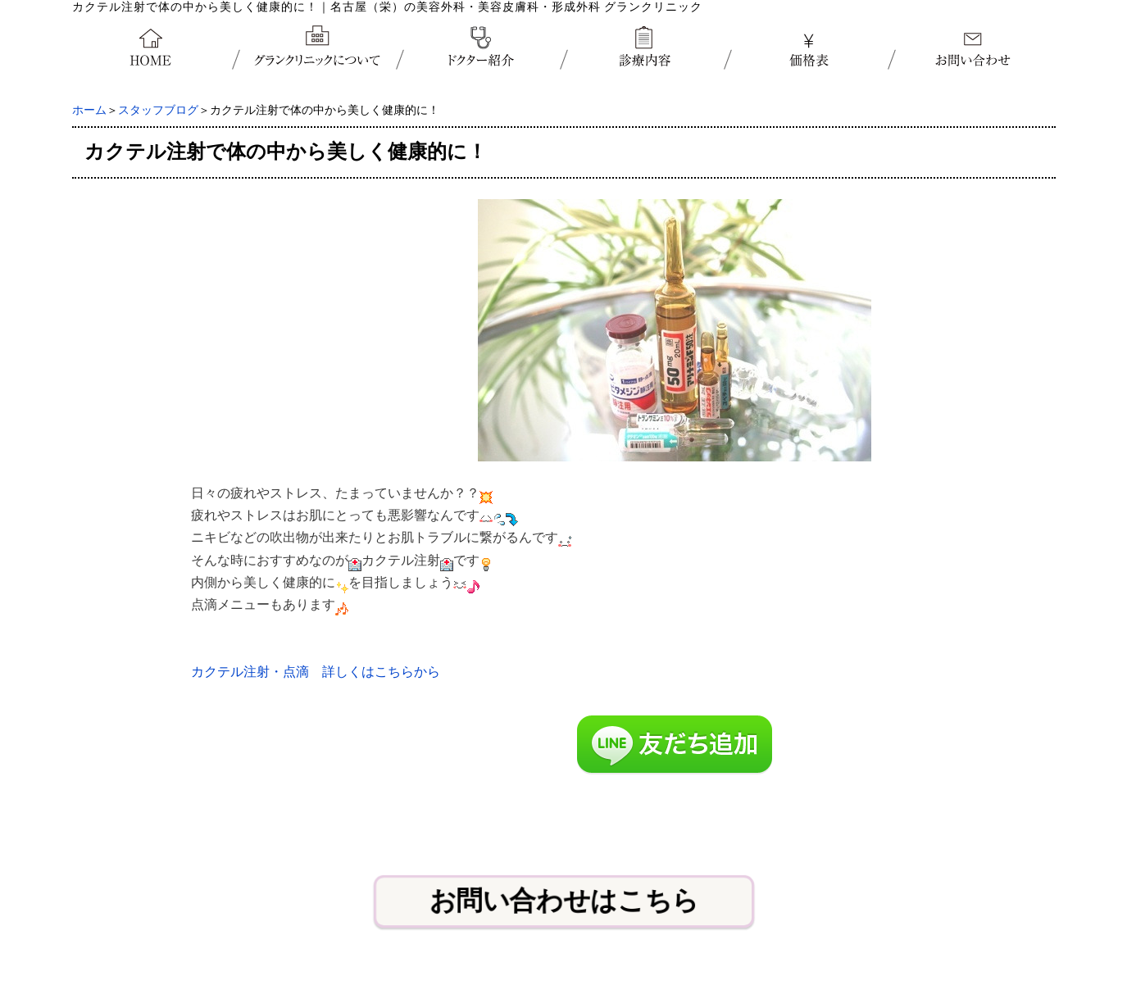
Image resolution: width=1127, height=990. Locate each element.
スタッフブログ (158, 110)
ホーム (89, 110)
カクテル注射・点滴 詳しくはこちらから (315, 672)
